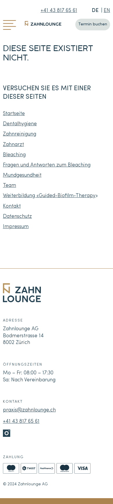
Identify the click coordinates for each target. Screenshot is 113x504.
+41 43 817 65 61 (59, 10)
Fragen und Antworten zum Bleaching (47, 165)
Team (9, 185)
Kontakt (12, 206)
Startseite (14, 113)
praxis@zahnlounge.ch (29, 410)
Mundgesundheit (22, 175)
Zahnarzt (13, 144)
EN (107, 10)
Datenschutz (17, 216)
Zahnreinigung (19, 134)
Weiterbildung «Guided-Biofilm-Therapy (49, 195)
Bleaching (14, 154)
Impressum (16, 226)
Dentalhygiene (20, 123)
